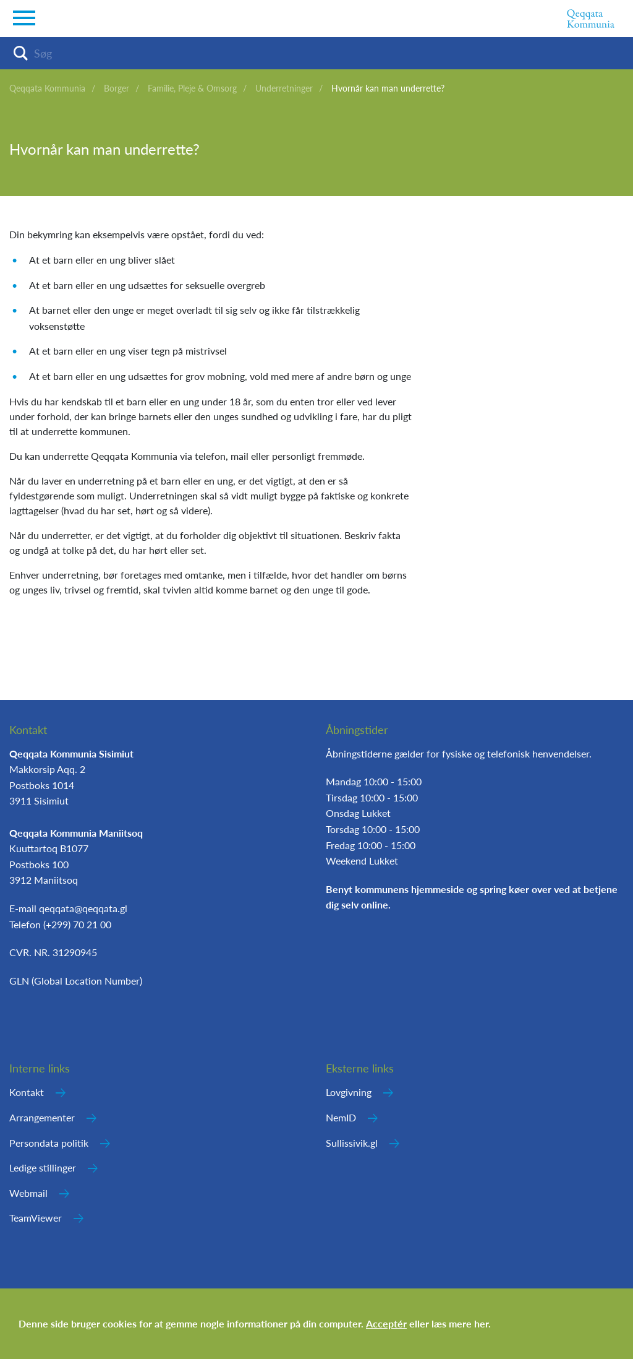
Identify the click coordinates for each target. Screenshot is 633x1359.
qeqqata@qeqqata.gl (83, 908)
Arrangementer (42, 1117)
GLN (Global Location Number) (75, 980)
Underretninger (284, 88)
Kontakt (26, 1092)
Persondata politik (48, 1143)
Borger (116, 88)
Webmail (28, 1193)
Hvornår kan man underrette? (387, 88)
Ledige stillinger (42, 1167)
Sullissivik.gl (352, 1143)
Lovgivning (349, 1092)
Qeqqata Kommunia (47, 88)
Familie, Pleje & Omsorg (192, 88)
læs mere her (459, 1323)
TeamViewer (35, 1217)
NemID (341, 1117)
